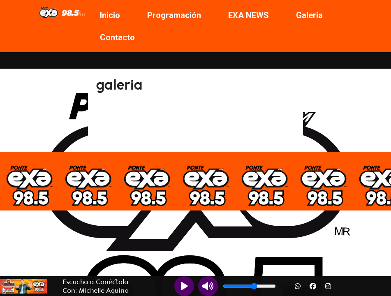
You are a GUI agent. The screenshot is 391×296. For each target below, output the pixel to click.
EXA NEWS (248, 15)
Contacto (117, 37)
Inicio (110, 15)
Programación (174, 15)
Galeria (309, 15)
